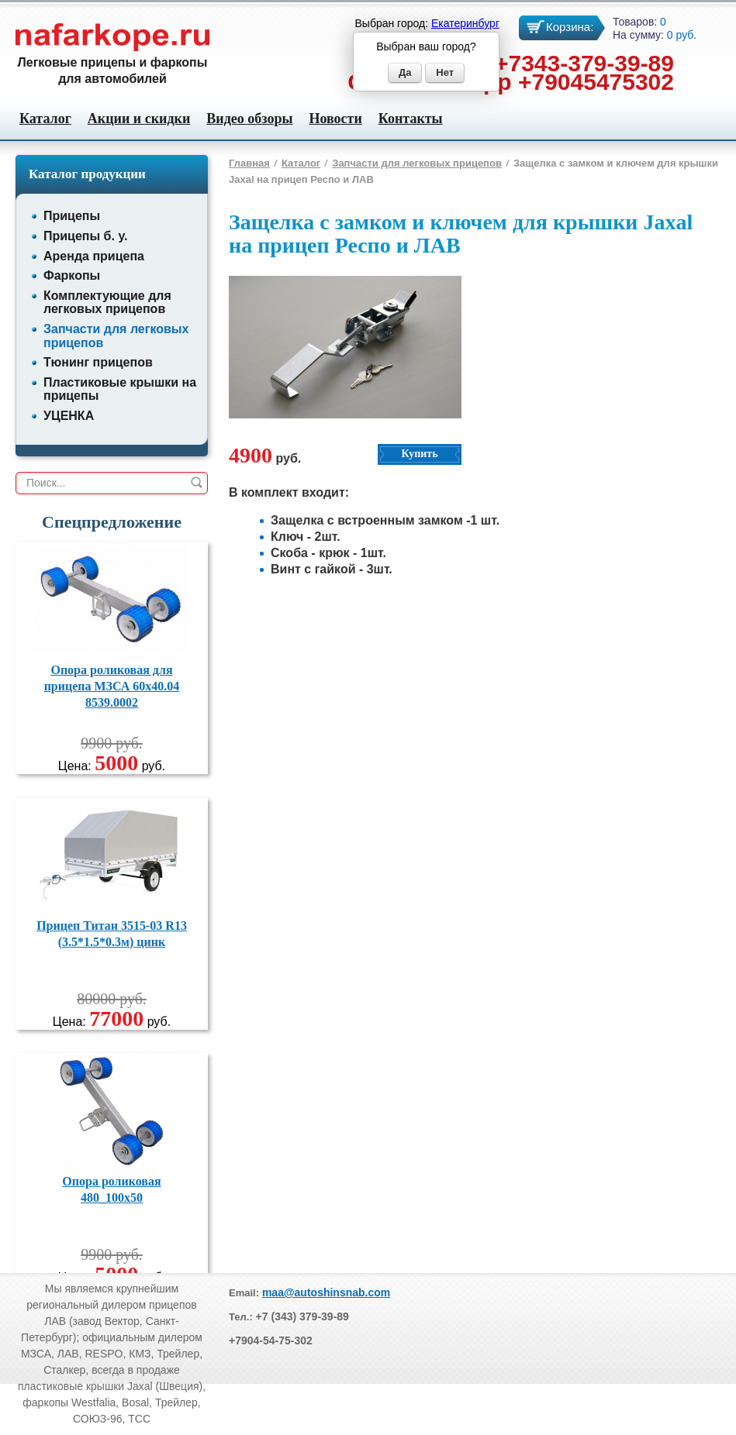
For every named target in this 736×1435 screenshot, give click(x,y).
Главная (249, 163)
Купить (419, 453)
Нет (445, 72)
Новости (335, 118)
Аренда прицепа (93, 256)
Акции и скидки (139, 118)
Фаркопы (71, 275)
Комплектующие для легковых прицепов (107, 302)
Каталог (45, 118)
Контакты (410, 118)
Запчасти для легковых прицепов (417, 163)
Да (405, 72)
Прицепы (71, 215)
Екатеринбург (465, 23)
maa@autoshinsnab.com (326, 1292)
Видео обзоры (249, 118)
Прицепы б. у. (85, 236)
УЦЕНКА (68, 415)
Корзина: (569, 26)
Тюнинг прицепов (98, 362)
